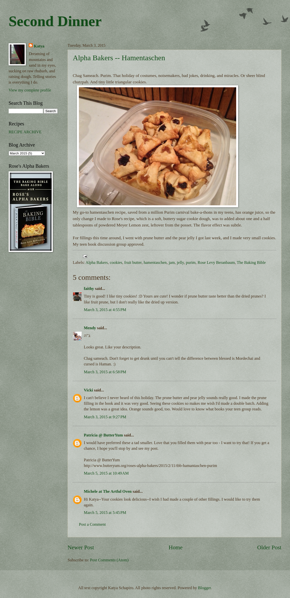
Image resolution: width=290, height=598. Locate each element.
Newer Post (81, 547)
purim (191, 262)
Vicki (88, 390)
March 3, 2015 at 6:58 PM (105, 372)
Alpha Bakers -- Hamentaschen (119, 58)
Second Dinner (55, 21)
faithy (89, 288)
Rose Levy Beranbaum (216, 262)
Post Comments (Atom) (109, 560)
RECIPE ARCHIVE (25, 132)
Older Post (269, 547)
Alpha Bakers (97, 262)
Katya (39, 46)
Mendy (90, 328)
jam (172, 262)
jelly (180, 262)
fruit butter (133, 262)
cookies (116, 262)
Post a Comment (92, 524)
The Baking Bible (251, 262)
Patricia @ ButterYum (103, 435)
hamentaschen (155, 262)
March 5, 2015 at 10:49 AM (106, 473)
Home (176, 547)
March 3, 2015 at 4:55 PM (105, 309)
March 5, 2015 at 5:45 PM (105, 512)
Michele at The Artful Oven (108, 491)
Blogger (204, 587)
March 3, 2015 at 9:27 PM (105, 417)
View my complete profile (30, 90)
